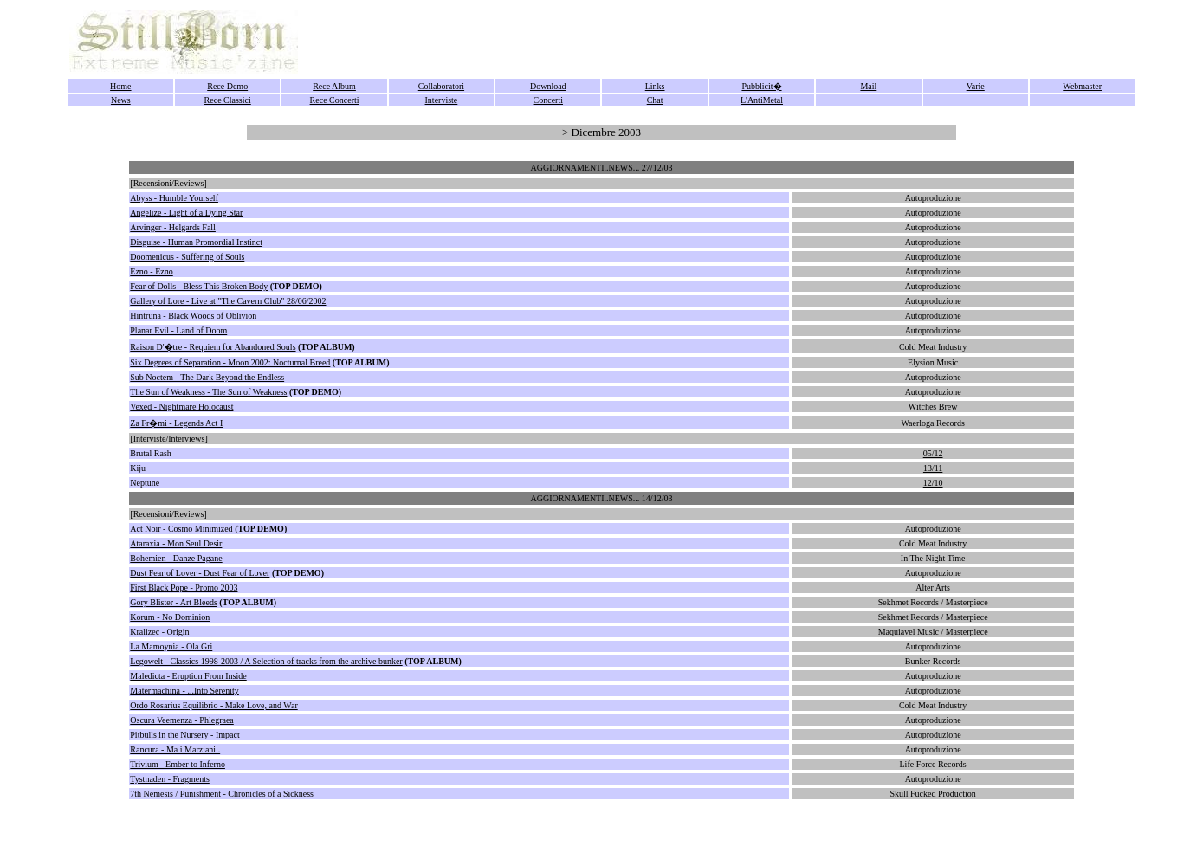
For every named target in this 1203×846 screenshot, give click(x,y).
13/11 (932, 468)
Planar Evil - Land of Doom (178, 330)
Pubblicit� (761, 86)
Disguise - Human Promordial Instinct (196, 242)
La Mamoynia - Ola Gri (171, 646)
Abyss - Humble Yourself (174, 198)
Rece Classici (227, 100)
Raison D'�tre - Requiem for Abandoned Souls (212, 347)
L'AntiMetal (762, 100)
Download (548, 86)
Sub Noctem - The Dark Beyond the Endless (207, 377)
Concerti (548, 100)
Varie (976, 86)
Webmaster (1082, 86)
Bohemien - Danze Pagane (176, 558)
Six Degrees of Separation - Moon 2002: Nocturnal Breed (230, 362)
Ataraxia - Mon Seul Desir (176, 543)
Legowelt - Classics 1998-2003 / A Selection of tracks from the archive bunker (266, 661)
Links (655, 86)
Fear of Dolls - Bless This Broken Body (199, 286)
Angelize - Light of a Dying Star (186, 212)
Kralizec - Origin (159, 631)
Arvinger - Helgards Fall (173, 227)
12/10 (933, 483)
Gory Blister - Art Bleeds (173, 602)
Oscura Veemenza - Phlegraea (181, 720)
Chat (655, 100)
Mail (868, 86)
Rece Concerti (334, 100)
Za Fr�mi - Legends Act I (176, 423)
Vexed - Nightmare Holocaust (181, 406)
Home (120, 86)
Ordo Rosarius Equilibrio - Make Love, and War (213, 705)
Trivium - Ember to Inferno (177, 764)
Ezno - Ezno (151, 271)
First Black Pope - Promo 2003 (183, 587)
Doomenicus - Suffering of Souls (187, 257)
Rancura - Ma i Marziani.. (175, 749)
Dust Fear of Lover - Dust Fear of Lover (199, 573)
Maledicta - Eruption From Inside (188, 676)
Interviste (441, 100)
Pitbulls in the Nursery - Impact (184, 734)
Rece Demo (227, 86)
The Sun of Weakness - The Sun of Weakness (208, 392)
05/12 (933, 453)
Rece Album (334, 86)
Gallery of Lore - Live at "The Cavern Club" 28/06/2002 (228, 301)
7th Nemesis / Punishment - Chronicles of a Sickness (222, 793)
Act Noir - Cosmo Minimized (181, 528)
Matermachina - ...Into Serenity (184, 690)
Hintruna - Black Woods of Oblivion (193, 315)
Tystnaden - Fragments (170, 779)
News (121, 100)
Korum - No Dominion (170, 617)
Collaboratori (441, 86)
